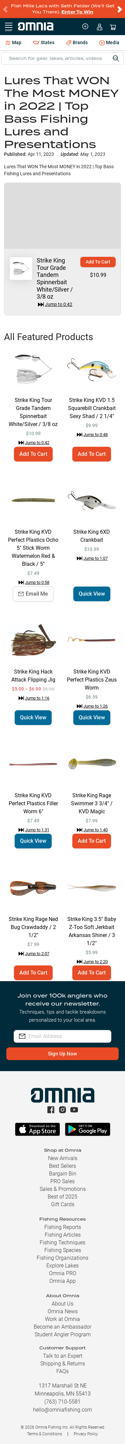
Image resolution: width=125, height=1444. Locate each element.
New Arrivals (62, 1158)
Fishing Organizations (62, 1258)
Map (13, 42)
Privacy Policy (86, 1434)
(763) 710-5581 (62, 1402)
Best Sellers (62, 1166)
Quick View (92, 594)
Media (109, 43)
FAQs (62, 1371)
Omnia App (62, 1281)
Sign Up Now (62, 1054)
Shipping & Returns (62, 1363)
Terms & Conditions (44, 1434)
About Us (62, 1304)
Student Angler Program (63, 1334)
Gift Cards (62, 1204)
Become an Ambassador (62, 1327)
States (43, 42)
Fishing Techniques (62, 1242)
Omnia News (63, 1311)
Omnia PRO (62, 1273)
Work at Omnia (62, 1319)
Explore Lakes (62, 1265)
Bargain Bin (62, 1173)
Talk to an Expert (62, 1356)
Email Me (33, 594)
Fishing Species (62, 1250)
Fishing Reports (62, 1227)
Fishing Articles (63, 1235)
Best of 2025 (62, 1197)
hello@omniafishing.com (62, 1410)
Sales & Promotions (63, 1189)
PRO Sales (62, 1181)
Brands (77, 42)
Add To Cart (98, 262)
